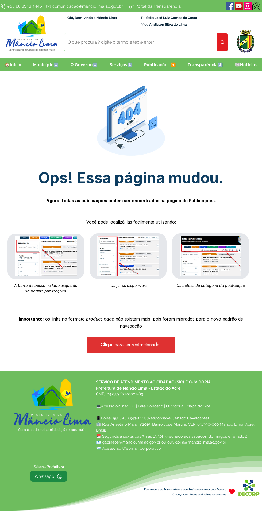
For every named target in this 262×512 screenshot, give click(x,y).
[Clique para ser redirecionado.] (131, 345)
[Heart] (231, 491)
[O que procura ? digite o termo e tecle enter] (137, 42)
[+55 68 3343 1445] (22, 6)
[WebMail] (256, 6)
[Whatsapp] (48, 476)
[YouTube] (239, 6)
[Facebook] (230, 6)
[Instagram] (248, 6)
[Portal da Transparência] (159, 6)
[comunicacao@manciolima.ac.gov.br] (85, 6)
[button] (46, 64)
